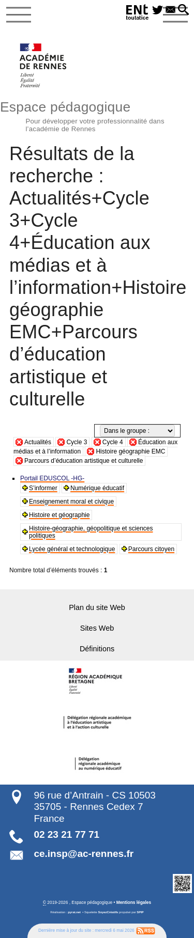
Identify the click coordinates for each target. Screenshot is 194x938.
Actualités (37, 442)
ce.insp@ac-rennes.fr (83, 853)
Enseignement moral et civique (71, 501)
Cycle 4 (112, 442)
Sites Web (97, 628)
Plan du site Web (97, 607)
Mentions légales (133, 902)
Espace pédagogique (97, 115)
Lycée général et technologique (72, 549)
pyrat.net (74, 912)
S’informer (43, 488)
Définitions (97, 649)
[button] (183, 10)
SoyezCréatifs (108, 912)
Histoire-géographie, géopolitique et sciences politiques (91, 532)
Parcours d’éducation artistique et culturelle (83, 460)
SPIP (140, 912)
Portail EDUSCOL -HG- (52, 478)
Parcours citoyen (151, 549)
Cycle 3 (76, 442)
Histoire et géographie (59, 515)
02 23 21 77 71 (66, 834)
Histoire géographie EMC (130, 451)
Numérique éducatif (97, 488)
